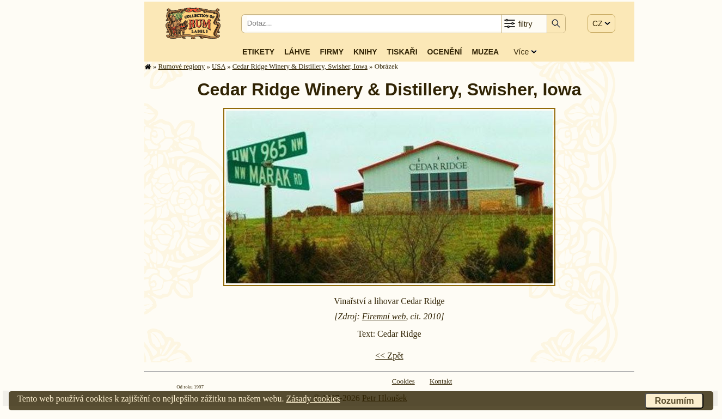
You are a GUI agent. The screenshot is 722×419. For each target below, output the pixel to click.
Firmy (332, 51)
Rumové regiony (181, 66)
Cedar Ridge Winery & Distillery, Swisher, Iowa (300, 66)
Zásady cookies (313, 398)
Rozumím (674, 400)
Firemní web (384, 316)
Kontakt (441, 381)
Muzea (485, 51)
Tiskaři (402, 51)
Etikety (258, 51)
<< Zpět (389, 355)
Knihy (365, 51)
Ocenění (444, 51)
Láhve (297, 51)
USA (218, 66)
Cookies (403, 381)
